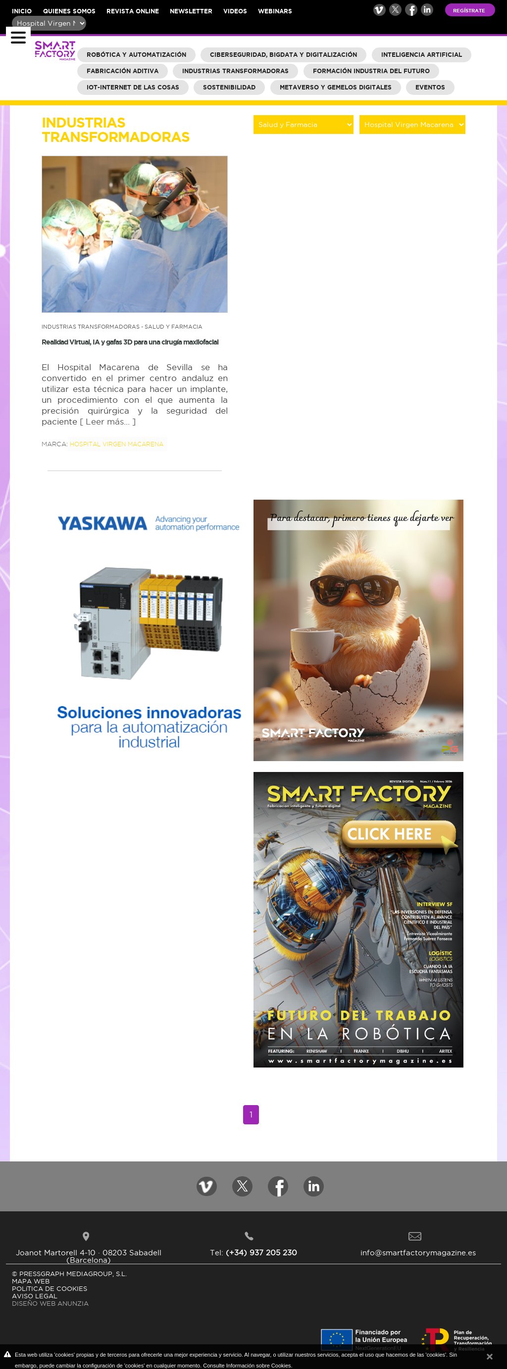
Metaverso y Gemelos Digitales (336, 87)
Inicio (22, 11)
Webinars (275, 11)
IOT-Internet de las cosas (133, 87)
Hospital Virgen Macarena (116, 444)
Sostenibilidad (229, 87)
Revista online (132, 11)
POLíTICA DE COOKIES (49, 1288)
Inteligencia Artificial (421, 54)
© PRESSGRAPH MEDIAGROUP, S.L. (69, 1273)
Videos (235, 11)
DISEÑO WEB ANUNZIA (50, 1303)
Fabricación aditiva (122, 71)
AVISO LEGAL (34, 1295)
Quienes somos (69, 11)
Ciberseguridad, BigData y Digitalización (283, 54)
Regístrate (469, 10)
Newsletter (191, 11)
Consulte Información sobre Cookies (247, 1366)
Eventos (430, 87)
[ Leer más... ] (108, 421)
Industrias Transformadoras (235, 71)
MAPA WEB (31, 1281)
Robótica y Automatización (136, 54)
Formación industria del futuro (371, 71)
